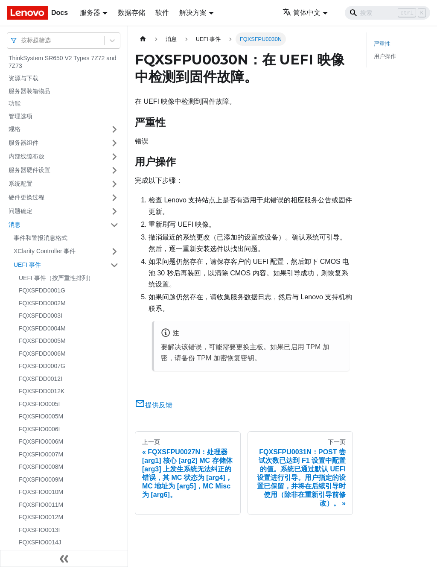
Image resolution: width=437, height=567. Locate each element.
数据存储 (131, 12)
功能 (14, 103)
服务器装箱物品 (29, 91)
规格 (14, 129)
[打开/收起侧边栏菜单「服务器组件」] (114, 143)
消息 (14, 224)
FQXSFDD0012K (41, 391)
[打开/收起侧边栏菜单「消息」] (114, 225)
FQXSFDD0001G (42, 290)
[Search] (387, 13)
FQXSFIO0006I (39, 429)
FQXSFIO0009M (41, 479)
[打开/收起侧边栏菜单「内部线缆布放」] (114, 157)
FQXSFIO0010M (41, 491)
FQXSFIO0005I (39, 403)
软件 (162, 12)
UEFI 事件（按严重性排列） (56, 278)
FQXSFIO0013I (39, 529)
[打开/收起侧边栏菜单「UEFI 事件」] (114, 265)
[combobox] (22, 40)
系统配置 (20, 183)
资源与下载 (23, 78)
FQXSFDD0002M (42, 303)
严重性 (382, 44)
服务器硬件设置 (29, 170)
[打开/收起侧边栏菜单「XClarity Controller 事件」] (114, 251)
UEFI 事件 (27, 264)
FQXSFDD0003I (40, 315)
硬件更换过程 (26, 197)
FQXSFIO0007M (41, 454)
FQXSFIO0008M (41, 466)
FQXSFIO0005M (41, 416)
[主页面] (143, 39)
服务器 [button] (90, 12)
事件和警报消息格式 (40, 237)
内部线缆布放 (26, 156)
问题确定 (20, 211)
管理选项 (20, 116)
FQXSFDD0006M (42, 353)
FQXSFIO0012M (41, 517)
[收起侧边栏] (64, 558)
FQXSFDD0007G (42, 365)
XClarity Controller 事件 (45, 251)
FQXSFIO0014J (40, 542)
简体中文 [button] (301, 12)
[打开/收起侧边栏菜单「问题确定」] (114, 211)
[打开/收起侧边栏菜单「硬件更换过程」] (114, 198)
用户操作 (385, 56)
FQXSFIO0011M (41, 504)
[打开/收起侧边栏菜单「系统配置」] (114, 184)
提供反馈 (153, 405)
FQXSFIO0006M (41, 441)
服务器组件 (23, 142)
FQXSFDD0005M (42, 340)
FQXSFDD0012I (40, 378)
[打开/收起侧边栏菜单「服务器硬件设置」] (114, 170)
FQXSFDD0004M (42, 328)
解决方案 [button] (193, 12)
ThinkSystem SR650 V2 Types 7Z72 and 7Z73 (63, 62)
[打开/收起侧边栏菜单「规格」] (114, 129)
